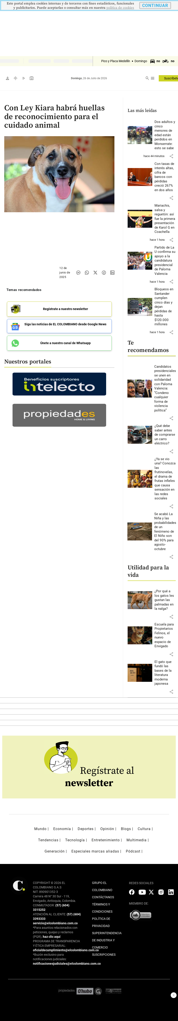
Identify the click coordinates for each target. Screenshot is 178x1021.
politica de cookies (120, 8)
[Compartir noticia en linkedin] (112, 273)
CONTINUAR (155, 5)
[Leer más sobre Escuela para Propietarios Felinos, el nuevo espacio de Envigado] (165, 635)
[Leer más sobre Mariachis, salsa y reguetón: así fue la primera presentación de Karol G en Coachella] (165, 218)
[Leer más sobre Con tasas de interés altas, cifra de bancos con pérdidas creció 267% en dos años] (165, 177)
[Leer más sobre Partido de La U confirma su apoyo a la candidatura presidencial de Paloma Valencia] (165, 260)
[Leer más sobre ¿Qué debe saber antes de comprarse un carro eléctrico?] (165, 435)
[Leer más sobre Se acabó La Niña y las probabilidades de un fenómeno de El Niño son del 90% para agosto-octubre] (165, 531)
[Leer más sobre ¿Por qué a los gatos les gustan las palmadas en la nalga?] (165, 600)
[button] (171, 156)
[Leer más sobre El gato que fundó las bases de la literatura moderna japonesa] (165, 673)
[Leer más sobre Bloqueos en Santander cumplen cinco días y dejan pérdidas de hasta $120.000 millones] (165, 307)
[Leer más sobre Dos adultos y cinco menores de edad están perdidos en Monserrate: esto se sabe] (165, 135)
